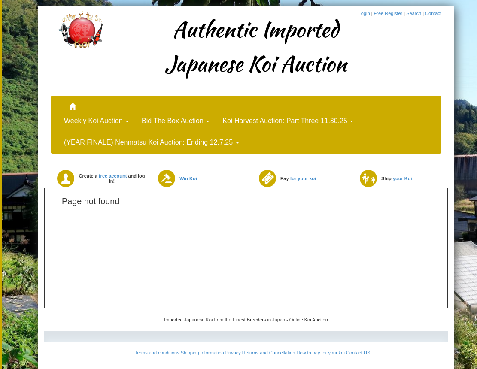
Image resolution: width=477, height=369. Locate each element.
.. (72, 102)
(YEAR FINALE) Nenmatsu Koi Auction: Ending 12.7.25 (151, 142)
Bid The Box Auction (176, 120)
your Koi (402, 178)
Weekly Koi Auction (96, 120)
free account (113, 175)
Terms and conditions (157, 352)
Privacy (233, 352)
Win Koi (188, 178)
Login (365, 13)
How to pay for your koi (320, 352)
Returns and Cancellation (268, 352)
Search (414, 13)
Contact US (358, 352)
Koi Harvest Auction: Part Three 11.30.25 (287, 120)
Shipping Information (202, 352)
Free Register (389, 13)
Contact (433, 13)
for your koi (303, 178)
